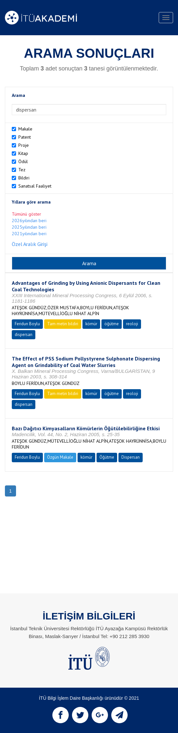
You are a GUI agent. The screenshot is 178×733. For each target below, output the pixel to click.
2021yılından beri (29, 234)
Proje (23, 145)
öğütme (111, 324)
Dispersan (130, 457)
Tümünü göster (26, 214)
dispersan (23, 334)
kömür (91, 324)
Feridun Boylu (27, 324)
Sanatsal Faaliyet (34, 186)
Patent (24, 137)
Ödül (23, 161)
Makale (25, 129)
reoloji (132, 324)
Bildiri (23, 178)
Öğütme (106, 457)
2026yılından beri (29, 220)
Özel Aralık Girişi (29, 244)
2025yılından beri (29, 227)
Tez (22, 170)
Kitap (23, 153)
